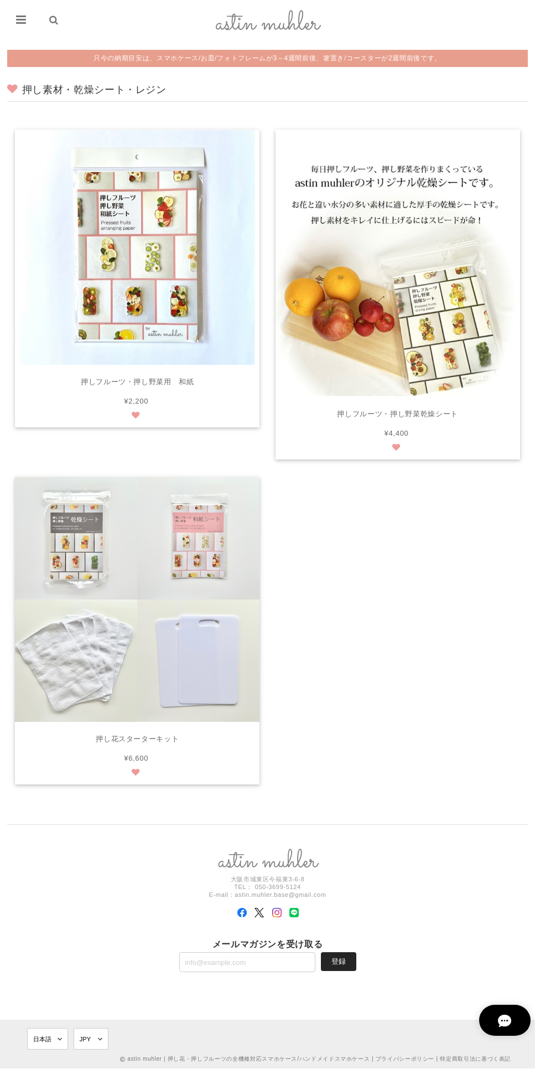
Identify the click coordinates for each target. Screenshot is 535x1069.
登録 (338, 961)
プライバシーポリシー (405, 1059)
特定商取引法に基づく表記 (475, 1059)
